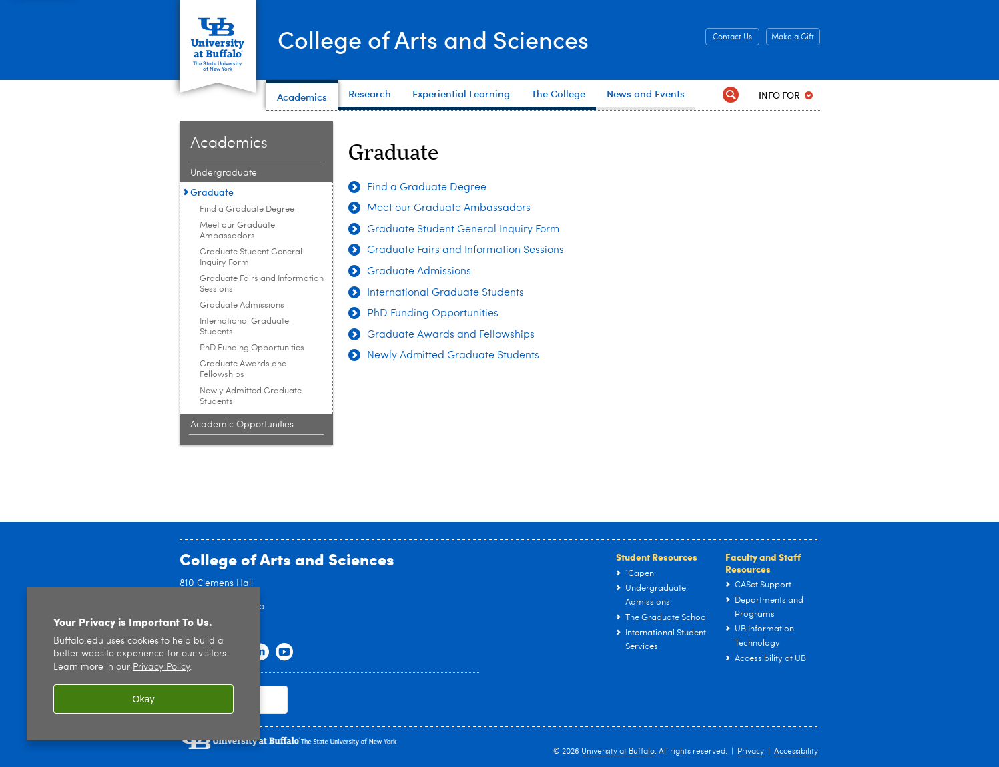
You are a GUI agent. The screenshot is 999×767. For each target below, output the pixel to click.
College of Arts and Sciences (433, 39)
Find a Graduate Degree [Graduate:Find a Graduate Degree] (247, 209)
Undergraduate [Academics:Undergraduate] (223, 173)
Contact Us (732, 37)
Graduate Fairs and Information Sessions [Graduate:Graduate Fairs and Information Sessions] (262, 284)
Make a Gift (792, 37)
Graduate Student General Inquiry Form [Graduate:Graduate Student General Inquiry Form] (251, 257)
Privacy (750, 752)
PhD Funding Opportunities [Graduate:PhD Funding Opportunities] (252, 348)
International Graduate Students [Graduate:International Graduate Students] (244, 326)
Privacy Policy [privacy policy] (161, 667)
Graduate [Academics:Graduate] (212, 192)
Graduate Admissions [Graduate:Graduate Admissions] (242, 305)
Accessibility (796, 752)
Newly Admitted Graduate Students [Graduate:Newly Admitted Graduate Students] (251, 396)
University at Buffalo (618, 752)
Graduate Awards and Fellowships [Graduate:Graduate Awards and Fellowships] (243, 369)
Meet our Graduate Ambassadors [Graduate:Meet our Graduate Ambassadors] (237, 230)
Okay (143, 699)
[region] (143, 663)
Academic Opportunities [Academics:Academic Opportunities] (242, 424)
